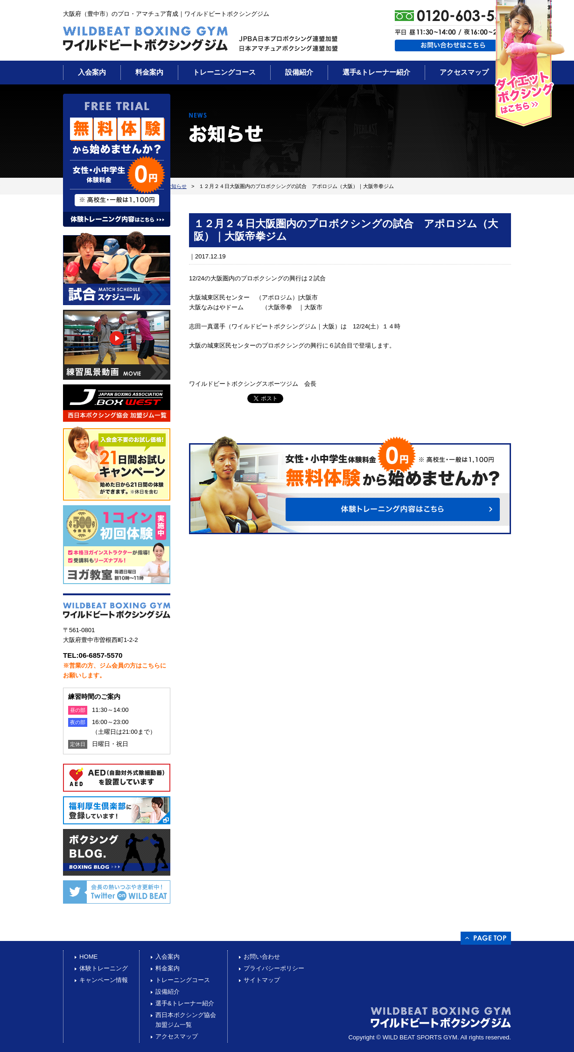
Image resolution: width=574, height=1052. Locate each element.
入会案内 (92, 72)
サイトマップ (262, 979)
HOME (88, 956)
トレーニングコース (224, 72)
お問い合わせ (262, 956)
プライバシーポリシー (274, 968)
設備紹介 (299, 72)
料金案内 (149, 72)
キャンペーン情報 (103, 979)
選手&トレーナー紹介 (377, 72)
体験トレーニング (103, 968)
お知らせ (176, 186)
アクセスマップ (464, 72)
